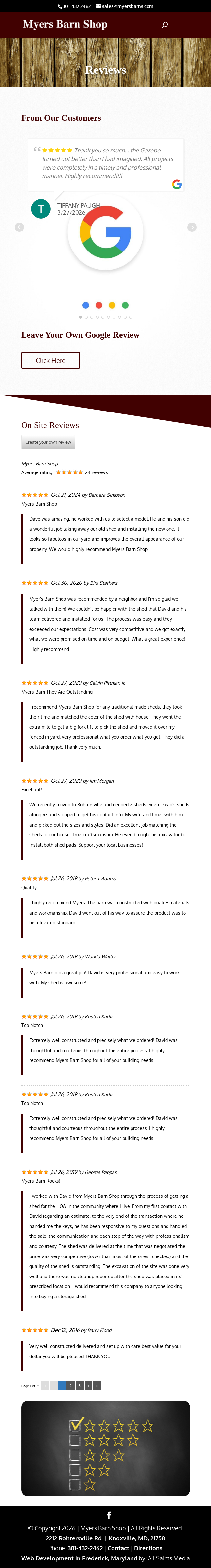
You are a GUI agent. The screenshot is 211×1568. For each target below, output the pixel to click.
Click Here (51, 360)
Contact (118, 1548)
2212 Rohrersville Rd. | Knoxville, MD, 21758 (105, 1538)
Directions (148, 1548)
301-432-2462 (85, 1548)
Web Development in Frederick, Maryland (79, 1558)
